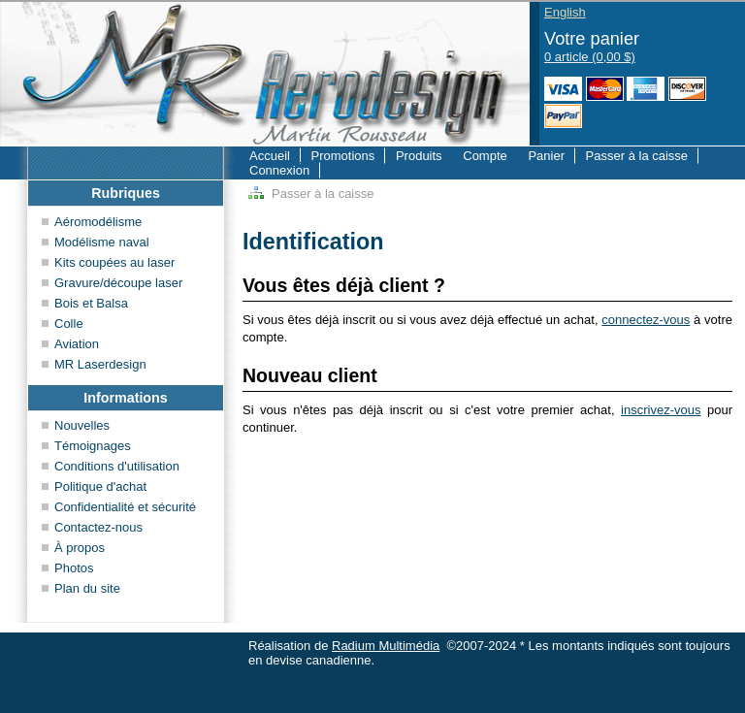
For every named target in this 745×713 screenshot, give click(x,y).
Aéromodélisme (98, 221)
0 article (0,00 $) (589, 56)
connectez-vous (645, 319)
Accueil (269, 155)
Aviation (76, 344)
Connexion (279, 170)
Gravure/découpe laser (118, 282)
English (565, 12)
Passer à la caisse (637, 155)
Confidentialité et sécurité (125, 507)
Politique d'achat (100, 486)
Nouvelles (82, 425)
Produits (419, 155)
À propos (79, 547)
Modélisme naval (101, 242)
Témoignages (92, 445)
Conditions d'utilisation (116, 466)
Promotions (343, 155)
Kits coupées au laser (114, 262)
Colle (68, 323)
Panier (546, 155)
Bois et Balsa (91, 303)
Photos (73, 568)
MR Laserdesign (100, 364)
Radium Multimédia (385, 645)
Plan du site (87, 588)
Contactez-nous (98, 527)
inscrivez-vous (660, 410)
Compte (485, 155)
